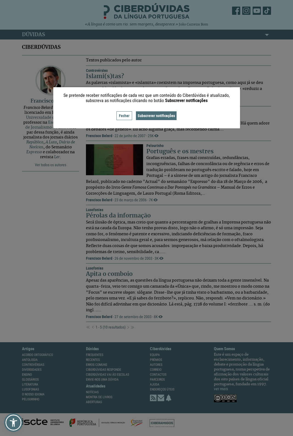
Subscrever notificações (156, 115)
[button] (13, 423)
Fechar (124, 115)
